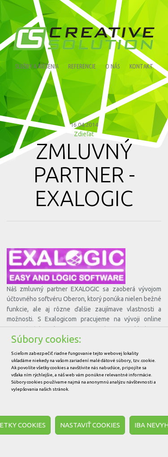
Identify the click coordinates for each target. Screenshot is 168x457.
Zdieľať (84, 134)
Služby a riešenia (37, 66)
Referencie (82, 66)
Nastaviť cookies (90, 425)
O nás (112, 66)
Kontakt (141, 66)
